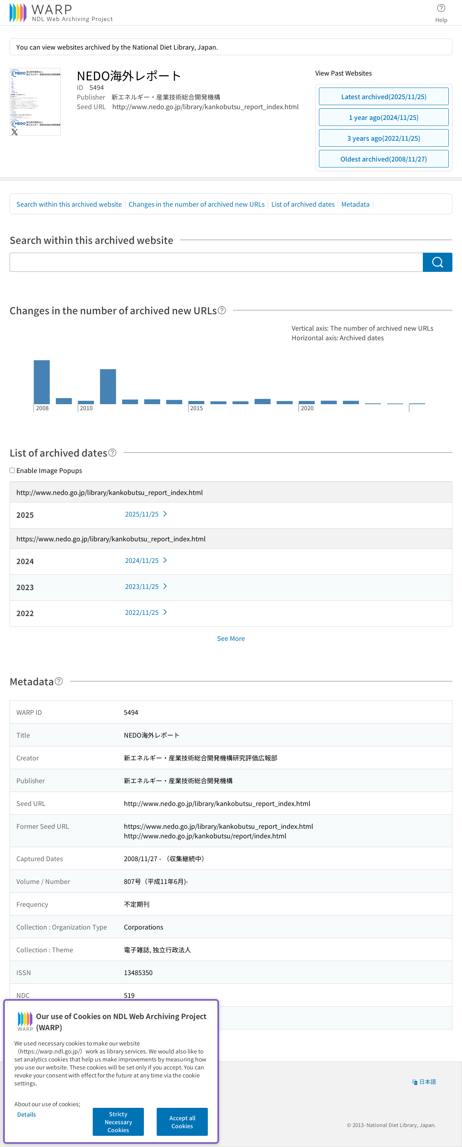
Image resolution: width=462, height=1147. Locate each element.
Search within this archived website (69, 204)
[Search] (438, 262)
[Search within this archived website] (216, 262)
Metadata (355, 204)
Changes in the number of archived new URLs (197, 204)
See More (231, 638)
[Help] (222, 310)
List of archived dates (303, 204)
